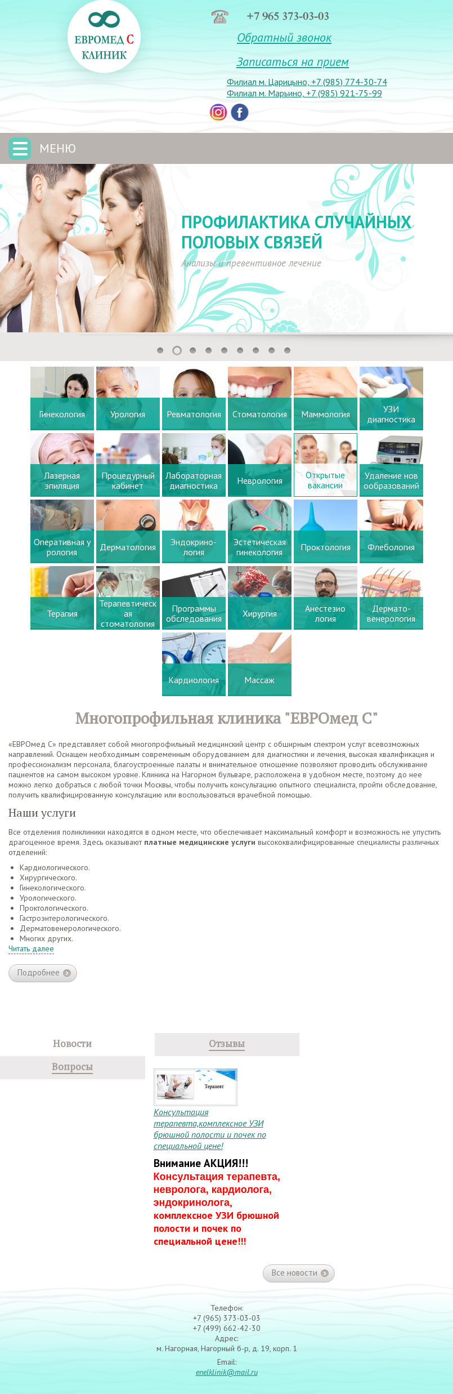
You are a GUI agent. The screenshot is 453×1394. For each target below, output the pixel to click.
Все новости (300, 1272)
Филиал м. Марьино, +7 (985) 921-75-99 (304, 93)
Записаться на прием (292, 61)
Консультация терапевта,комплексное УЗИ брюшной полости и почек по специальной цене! (210, 1128)
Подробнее (44, 973)
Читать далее (31, 948)
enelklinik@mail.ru (227, 1372)
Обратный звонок (284, 37)
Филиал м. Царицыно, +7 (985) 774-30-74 (307, 82)
